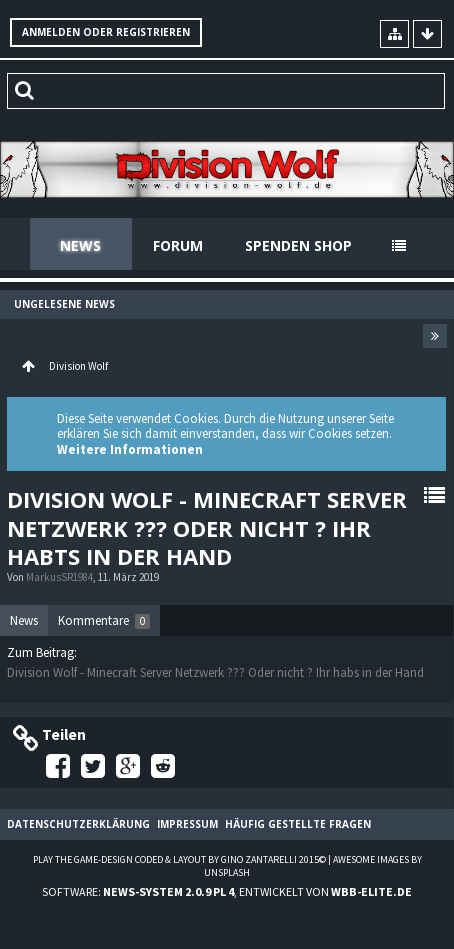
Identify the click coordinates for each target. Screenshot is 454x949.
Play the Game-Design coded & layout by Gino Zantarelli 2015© (179, 859)
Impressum (187, 824)
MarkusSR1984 (59, 577)
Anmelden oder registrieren (106, 32)
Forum (178, 245)
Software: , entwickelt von (227, 891)
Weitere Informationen (130, 449)
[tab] (24, 621)
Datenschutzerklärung (78, 824)
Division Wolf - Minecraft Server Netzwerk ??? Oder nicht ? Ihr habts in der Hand (207, 527)
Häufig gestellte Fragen (298, 824)
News (80, 245)
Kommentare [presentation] (104, 620)
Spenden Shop (298, 245)
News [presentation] (24, 620)
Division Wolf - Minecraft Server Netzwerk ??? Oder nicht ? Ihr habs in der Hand (215, 672)
